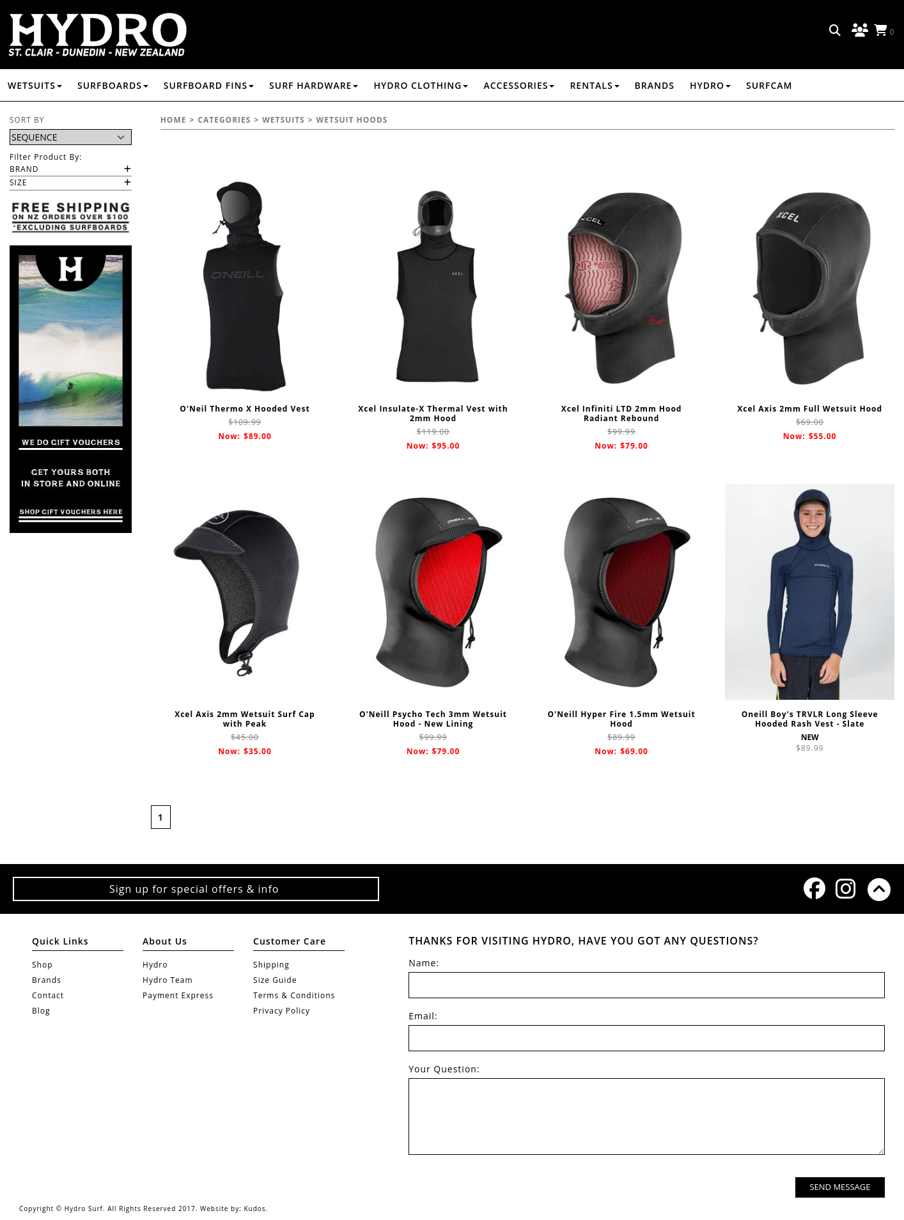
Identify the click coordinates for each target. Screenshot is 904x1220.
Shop (42, 964)
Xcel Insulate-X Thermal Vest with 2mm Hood (433, 413)
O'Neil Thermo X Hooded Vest (244, 408)
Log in (858, 30)
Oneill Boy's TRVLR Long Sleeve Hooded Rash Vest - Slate (810, 719)
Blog (41, 1010)
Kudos (254, 1208)
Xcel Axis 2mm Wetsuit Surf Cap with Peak (245, 719)
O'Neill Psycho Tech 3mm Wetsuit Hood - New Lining (433, 719)
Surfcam (769, 85)
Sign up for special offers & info (196, 889)
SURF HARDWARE (313, 85)
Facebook (813, 888)
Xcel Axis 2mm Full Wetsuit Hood (809, 408)
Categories (224, 119)
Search (835, 30)
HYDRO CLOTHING (420, 85)
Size (18, 182)
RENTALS (594, 85)
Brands (654, 85)
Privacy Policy (281, 1010)
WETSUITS (35, 85)
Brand (24, 169)
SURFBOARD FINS (209, 85)
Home (173, 119)
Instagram (845, 888)
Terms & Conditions (294, 995)
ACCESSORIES (518, 85)
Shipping (271, 964)
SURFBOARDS (112, 85)
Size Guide (275, 980)
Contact (48, 995)
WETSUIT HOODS (352, 119)
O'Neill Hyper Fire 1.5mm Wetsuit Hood (621, 719)
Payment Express (178, 995)
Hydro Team (168, 980)
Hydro (710, 85)
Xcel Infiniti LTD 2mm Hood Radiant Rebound (621, 413)
